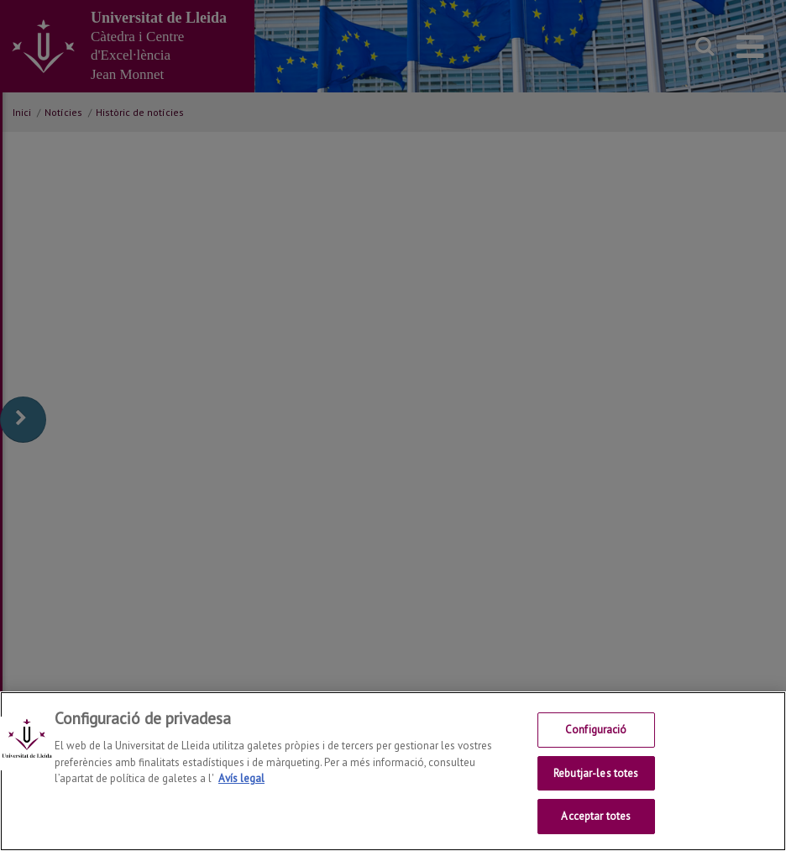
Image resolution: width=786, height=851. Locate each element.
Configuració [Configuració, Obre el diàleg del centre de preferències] (596, 730)
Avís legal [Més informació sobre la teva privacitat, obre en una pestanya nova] (241, 779)
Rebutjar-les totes (595, 774)
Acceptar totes (596, 817)
